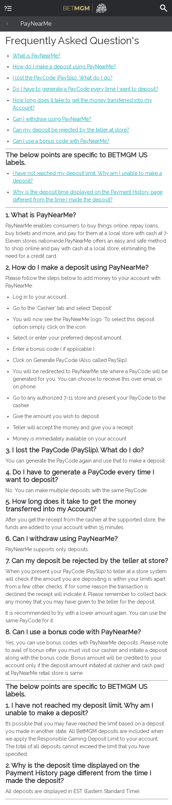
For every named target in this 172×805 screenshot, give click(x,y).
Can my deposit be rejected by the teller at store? (71, 130)
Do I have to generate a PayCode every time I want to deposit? (85, 89)
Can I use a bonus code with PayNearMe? (61, 141)
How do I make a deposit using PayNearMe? (64, 66)
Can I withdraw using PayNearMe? (52, 119)
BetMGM (85, 7)
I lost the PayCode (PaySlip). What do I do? (63, 78)
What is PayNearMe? (36, 56)
